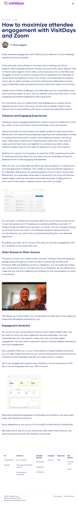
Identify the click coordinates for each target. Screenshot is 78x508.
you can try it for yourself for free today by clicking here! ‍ (47, 424)
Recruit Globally (21, 460)
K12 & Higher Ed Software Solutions (24, 466)
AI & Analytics (40, 472)
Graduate (7, 465)
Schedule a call (70, 463)
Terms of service (69, 496)
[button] (73, 4)
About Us (50, 460)
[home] (12, 3)
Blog (58, 460)
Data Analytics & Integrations (21, 473)
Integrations (40, 467)
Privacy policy (58, 496)
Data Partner (40, 462)
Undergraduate (9, 460)
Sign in (69, 469)
